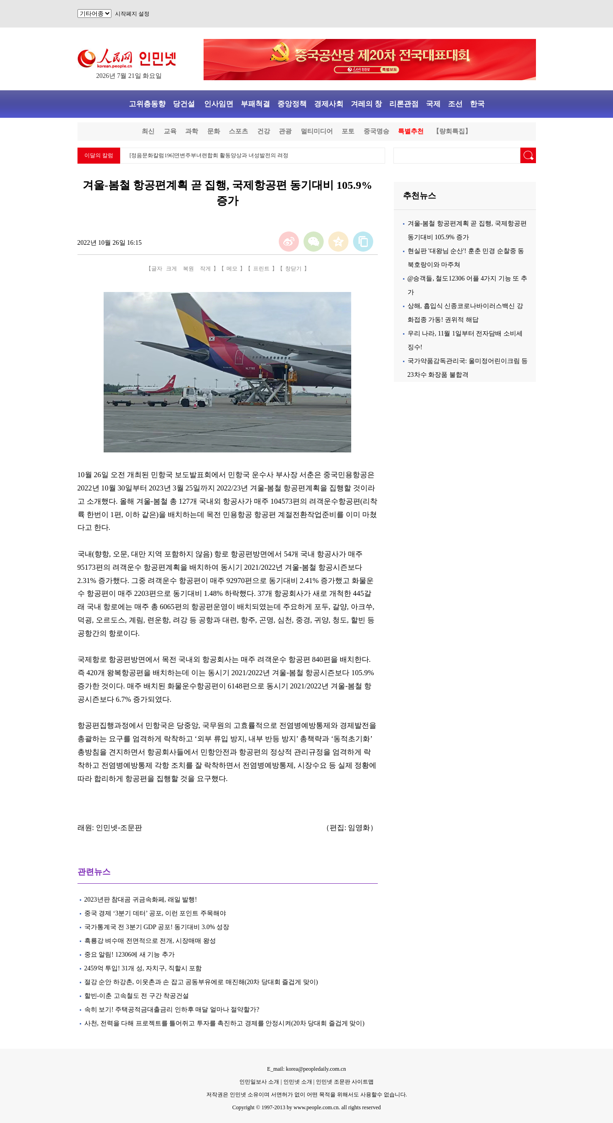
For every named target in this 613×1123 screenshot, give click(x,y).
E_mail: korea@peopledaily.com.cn (306, 1069)
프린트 (261, 268)
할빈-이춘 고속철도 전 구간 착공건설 (136, 995)
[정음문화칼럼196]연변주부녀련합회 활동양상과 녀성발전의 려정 (209, 155)
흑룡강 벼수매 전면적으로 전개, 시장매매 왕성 (150, 940)
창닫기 (293, 268)
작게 (205, 268)
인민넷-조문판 (119, 827)
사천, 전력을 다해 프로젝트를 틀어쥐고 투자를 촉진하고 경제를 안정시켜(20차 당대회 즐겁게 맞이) (224, 1023)
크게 (171, 268)
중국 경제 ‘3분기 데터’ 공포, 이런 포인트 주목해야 (155, 913)
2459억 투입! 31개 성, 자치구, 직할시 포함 (143, 968)
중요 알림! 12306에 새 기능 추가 (129, 954)
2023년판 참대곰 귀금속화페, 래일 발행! (140, 899)
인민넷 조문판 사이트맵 (345, 1082)
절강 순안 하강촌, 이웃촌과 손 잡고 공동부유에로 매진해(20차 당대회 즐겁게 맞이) (202, 982)
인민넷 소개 (297, 1082)
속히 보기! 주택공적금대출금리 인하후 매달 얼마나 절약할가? (172, 1009)
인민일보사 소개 (259, 1082)
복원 (188, 268)
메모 (231, 268)
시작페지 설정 (132, 14)
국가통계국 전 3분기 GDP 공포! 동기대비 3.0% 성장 (157, 927)
